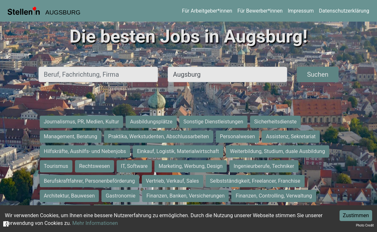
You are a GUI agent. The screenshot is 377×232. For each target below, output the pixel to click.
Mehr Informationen (95, 223)
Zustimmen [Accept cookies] (356, 215)
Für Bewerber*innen (260, 11)
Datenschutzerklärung (344, 11)
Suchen (317, 74)
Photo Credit (365, 225)
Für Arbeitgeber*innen (207, 11)
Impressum (301, 11)
